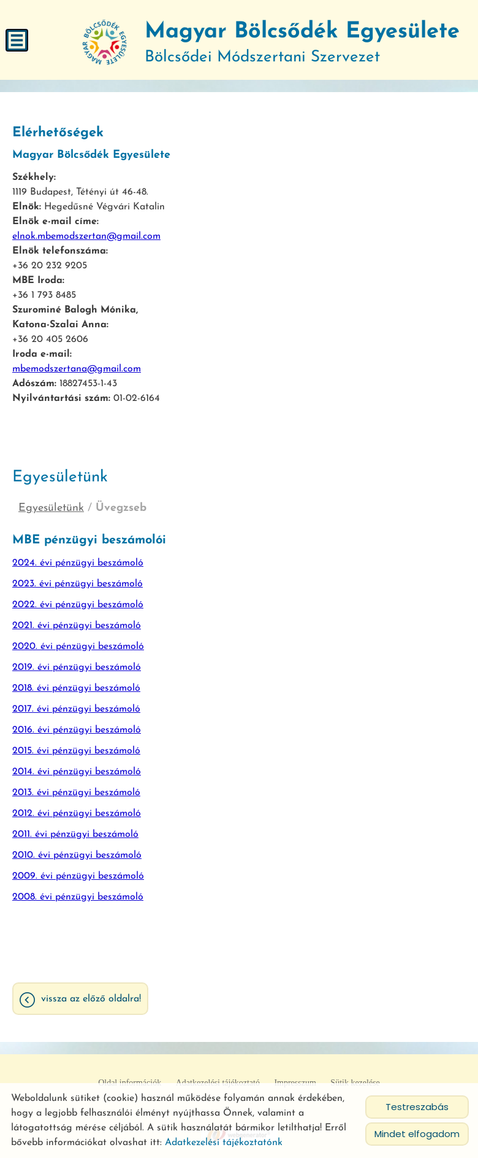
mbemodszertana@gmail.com (76, 369)
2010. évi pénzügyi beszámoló (77, 855)
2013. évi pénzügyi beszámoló (76, 793)
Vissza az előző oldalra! (91, 999)
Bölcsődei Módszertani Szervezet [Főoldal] (302, 43)
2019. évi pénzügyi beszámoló (76, 667)
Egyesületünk (51, 508)
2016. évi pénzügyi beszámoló (76, 730)
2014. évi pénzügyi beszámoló (76, 772)
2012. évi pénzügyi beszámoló (76, 813)
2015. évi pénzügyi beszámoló (76, 751)
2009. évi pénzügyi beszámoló (78, 876)
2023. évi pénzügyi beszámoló (77, 584)
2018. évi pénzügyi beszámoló (76, 688)
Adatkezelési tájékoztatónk (224, 1143)
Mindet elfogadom (417, 1133)
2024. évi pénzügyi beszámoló (77, 563)
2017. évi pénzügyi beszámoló (76, 709)
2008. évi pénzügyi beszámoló (77, 897)
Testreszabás (417, 1106)
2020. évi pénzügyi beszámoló (78, 646)
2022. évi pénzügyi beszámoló (77, 605)
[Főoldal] (104, 43)
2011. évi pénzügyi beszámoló (75, 834)
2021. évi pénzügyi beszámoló (76, 626)
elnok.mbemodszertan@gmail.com (86, 236)
